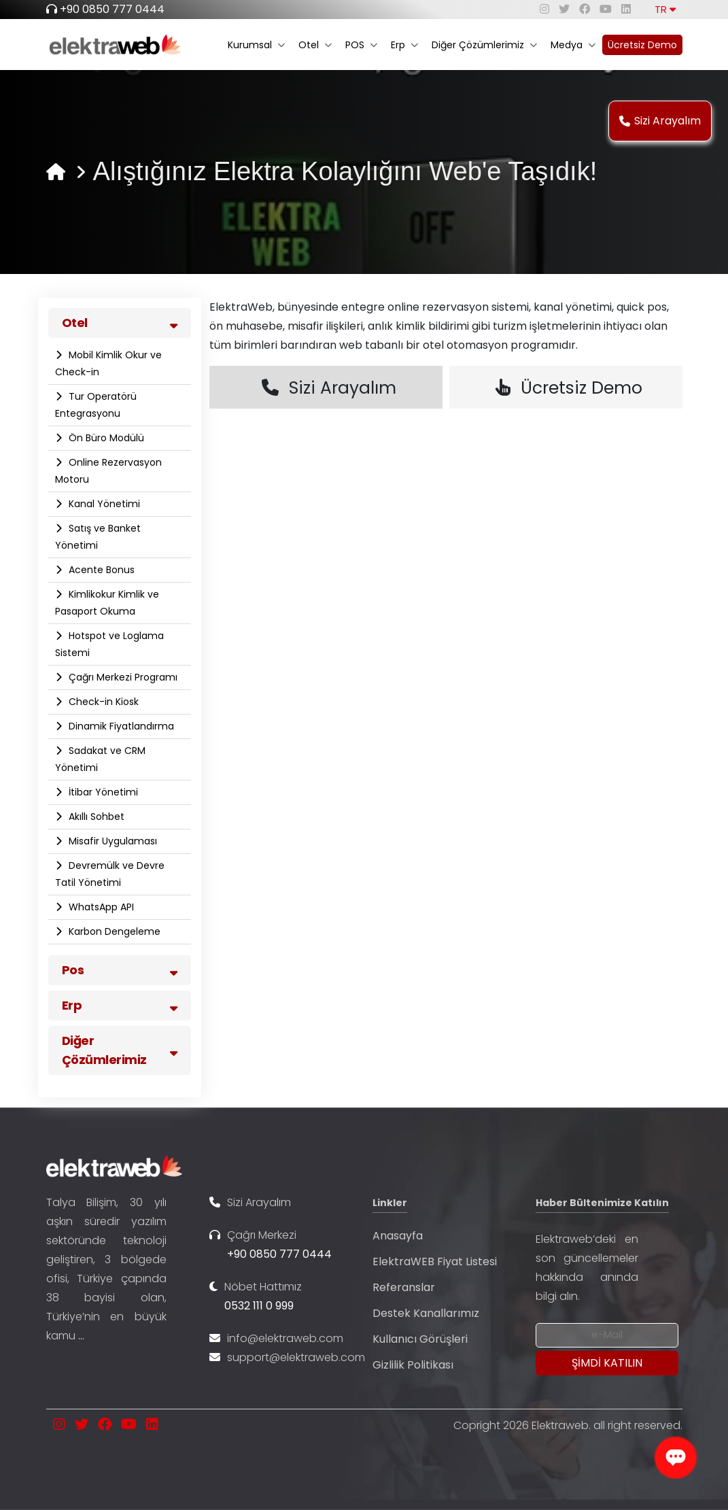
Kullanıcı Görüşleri (420, 1339)
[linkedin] (626, 9)
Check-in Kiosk (102, 701)
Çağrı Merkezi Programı (121, 677)
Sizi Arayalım (660, 120)
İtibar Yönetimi (102, 792)
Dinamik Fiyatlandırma (120, 726)
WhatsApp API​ (100, 907)
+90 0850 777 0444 (112, 9)
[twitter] (564, 9)
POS (361, 45)
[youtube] (606, 9)
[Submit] (607, 1363)
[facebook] (584, 9)
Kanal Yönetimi (103, 504)
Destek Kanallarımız (425, 1313)
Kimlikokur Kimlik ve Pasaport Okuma (107, 602)
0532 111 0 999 (259, 1306)
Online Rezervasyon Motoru (108, 471)
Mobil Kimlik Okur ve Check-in (108, 363)
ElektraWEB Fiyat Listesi (434, 1261)
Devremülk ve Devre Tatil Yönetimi (109, 874)
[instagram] (544, 9)
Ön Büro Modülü (105, 438)
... (81, 1335)
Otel (315, 45)
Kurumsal (256, 45)
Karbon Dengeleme (113, 931)
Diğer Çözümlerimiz (484, 45)
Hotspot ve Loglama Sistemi (109, 644)
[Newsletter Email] (607, 1335)
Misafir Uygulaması (111, 841)
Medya (573, 45)
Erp (404, 45)
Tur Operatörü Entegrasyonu (96, 405)
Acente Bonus (100, 570)
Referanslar (403, 1287)
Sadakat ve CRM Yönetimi (100, 759)
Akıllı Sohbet (95, 816)
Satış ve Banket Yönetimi (98, 536)
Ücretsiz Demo (642, 45)
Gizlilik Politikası (412, 1365)
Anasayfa (397, 1235)
